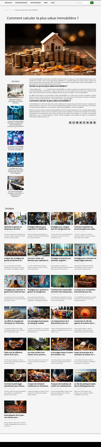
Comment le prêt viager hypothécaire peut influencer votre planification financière (15, 386)
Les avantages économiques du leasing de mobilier (38, 322)
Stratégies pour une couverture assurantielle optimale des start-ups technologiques (15, 170)
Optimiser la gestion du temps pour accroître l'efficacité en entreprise (13, 229)
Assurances (8, 2)
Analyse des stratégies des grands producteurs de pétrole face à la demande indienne (14, 261)
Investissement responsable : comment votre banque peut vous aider (62, 292)
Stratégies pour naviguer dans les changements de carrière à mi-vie (60, 229)
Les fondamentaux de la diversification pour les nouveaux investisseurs (60, 323)
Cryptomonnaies (35, 2)
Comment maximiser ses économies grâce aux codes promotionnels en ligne (84, 229)
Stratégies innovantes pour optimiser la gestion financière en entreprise (61, 260)
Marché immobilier (21, 2)
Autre (52, 2)
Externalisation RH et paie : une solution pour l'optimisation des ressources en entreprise (15, 418)
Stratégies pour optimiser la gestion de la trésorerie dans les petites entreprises (15, 292)
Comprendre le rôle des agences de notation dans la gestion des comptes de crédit (84, 324)
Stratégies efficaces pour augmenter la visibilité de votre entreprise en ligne (37, 229)
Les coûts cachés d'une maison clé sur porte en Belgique (36, 354)
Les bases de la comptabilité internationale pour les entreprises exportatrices (84, 292)
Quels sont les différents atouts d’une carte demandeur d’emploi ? (13, 354)
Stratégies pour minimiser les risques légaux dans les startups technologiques (85, 260)
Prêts (45, 2)
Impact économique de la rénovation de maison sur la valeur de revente (84, 354)
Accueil (7, 10)
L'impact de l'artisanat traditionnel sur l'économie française (38, 386)
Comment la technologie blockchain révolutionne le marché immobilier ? (15, 147)
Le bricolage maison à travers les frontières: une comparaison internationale (62, 354)
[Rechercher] (82, 2)
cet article (43, 89)
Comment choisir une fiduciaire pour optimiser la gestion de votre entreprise (38, 260)
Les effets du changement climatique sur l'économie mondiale (13, 323)
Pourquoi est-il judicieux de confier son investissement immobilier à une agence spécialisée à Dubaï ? (61, 387)
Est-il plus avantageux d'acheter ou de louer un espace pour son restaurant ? (15, 194)
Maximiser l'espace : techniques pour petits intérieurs (15, 101)
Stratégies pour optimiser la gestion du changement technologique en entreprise (38, 292)
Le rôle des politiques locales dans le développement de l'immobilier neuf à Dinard (84, 386)
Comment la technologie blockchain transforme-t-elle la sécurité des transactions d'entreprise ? (15, 124)
